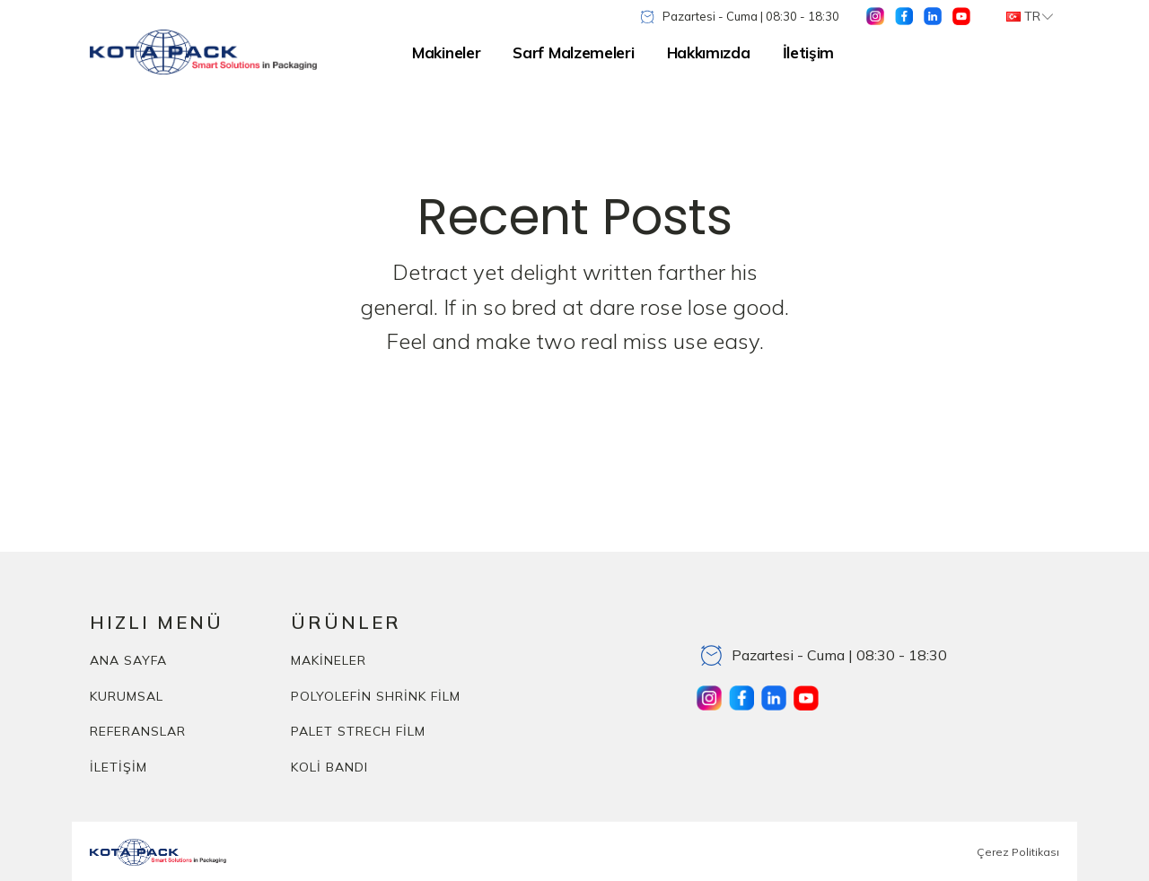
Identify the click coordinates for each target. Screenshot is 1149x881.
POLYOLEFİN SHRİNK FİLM (375, 696)
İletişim (809, 52)
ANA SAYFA (128, 660)
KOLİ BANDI (329, 767)
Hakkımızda (708, 52)
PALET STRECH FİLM (358, 731)
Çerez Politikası (1018, 852)
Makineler (446, 52)
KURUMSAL (126, 696)
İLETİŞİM (118, 767)
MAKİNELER (328, 660)
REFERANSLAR (138, 731)
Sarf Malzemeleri (573, 52)
